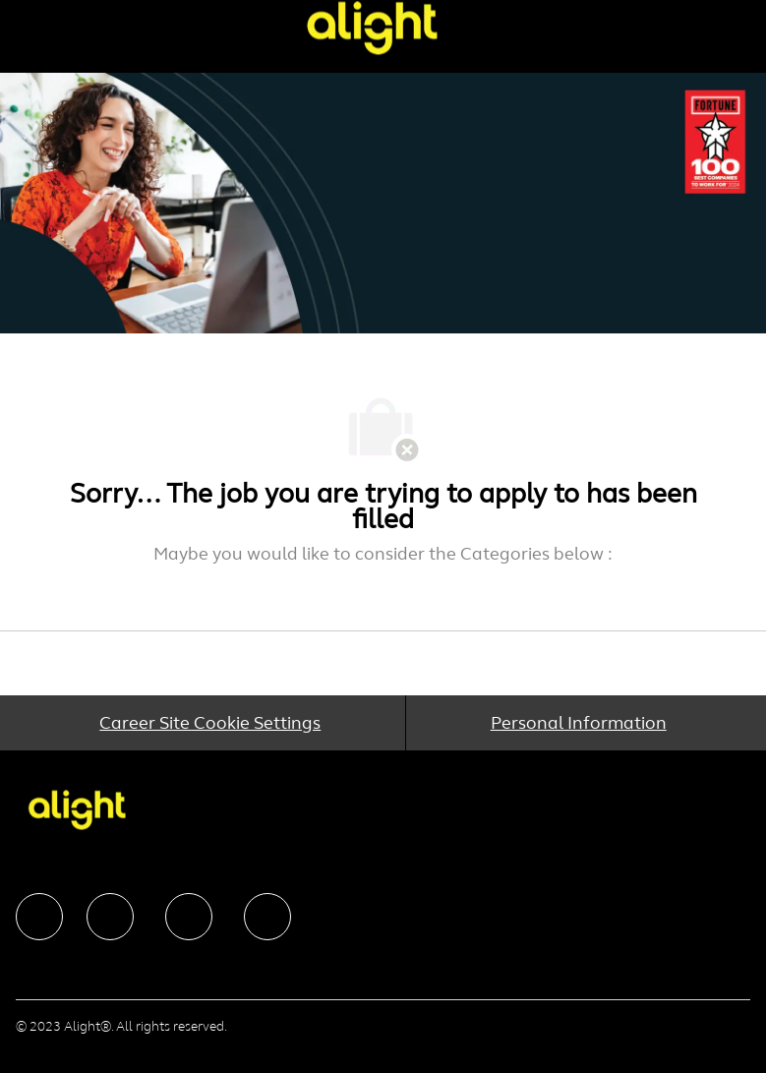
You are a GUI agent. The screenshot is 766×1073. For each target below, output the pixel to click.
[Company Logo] (372, 27)
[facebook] (39, 916)
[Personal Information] (578, 722)
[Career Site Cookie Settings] (210, 722)
